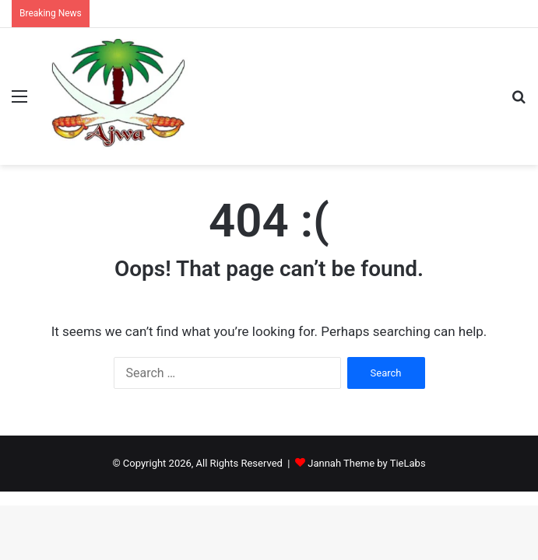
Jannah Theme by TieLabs (366, 463)
